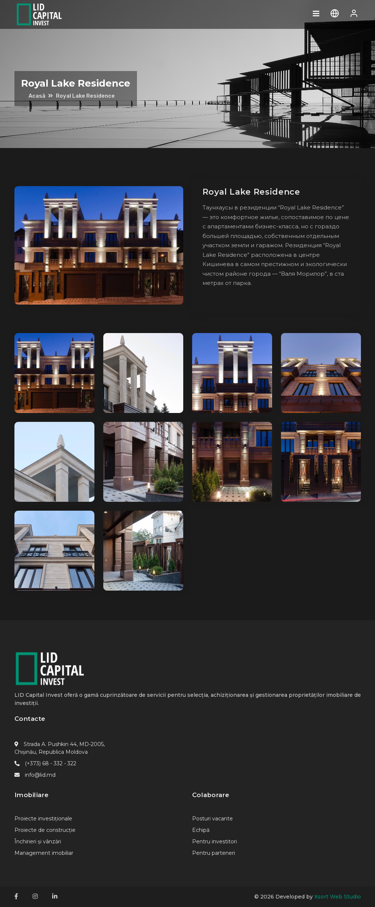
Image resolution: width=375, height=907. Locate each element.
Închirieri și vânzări (37, 841)
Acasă (37, 96)
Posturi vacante (212, 818)
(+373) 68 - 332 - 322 (50, 763)
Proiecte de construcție (45, 830)
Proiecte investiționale (43, 818)
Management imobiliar (43, 853)
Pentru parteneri (213, 853)
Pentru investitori (214, 841)
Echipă (201, 830)
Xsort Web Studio (337, 896)
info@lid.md (40, 775)
